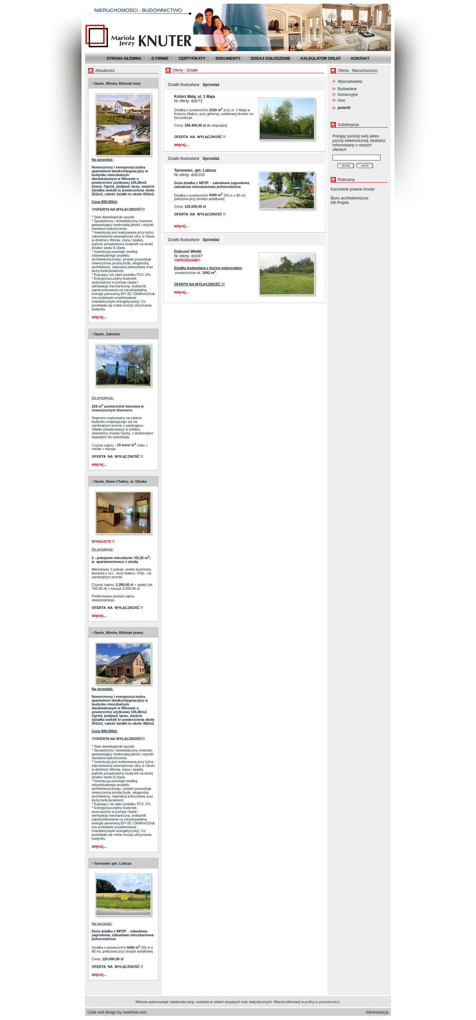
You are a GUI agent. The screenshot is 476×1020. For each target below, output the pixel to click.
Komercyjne (348, 94)
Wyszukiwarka (350, 81)
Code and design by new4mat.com (116, 1012)
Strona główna (124, 58)
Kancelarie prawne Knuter (353, 189)
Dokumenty (228, 58)
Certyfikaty (192, 58)
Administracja (377, 1012)
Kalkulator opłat (321, 58)
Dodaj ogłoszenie (270, 58)
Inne (341, 100)
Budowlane (347, 89)
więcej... (99, 317)
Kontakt (360, 58)
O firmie (159, 58)
